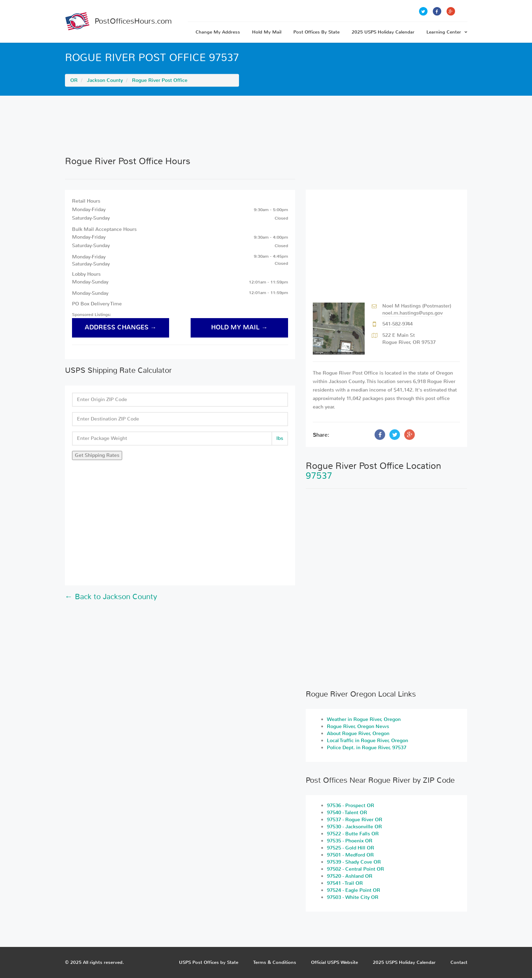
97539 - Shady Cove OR (354, 862)
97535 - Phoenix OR (349, 840)
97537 (319, 476)
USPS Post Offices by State (208, 962)
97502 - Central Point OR (355, 869)
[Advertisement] (266, 126)
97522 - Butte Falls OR (353, 833)
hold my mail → (239, 327)
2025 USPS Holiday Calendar (383, 32)
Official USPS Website (334, 962)
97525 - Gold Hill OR (350, 848)
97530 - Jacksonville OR (354, 826)
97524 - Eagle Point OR (353, 890)
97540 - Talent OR (347, 812)
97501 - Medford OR (350, 855)
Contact (458, 962)
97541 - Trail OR (345, 883)
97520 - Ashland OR (349, 876)
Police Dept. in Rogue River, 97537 (366, 747)
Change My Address (218, 32)
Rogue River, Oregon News (358, 726)
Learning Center (446, 32)
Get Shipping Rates (97, 455)
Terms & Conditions (274, 962)
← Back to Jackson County (111, 597)
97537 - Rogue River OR (354, 819)
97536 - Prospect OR (350, 805)
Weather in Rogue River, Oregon (364, 719)
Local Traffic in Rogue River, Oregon (367, 740)
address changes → (121, 327)
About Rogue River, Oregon (358, 733)
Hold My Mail (266, 32)
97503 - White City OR (352, 897)
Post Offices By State (316, 32)
